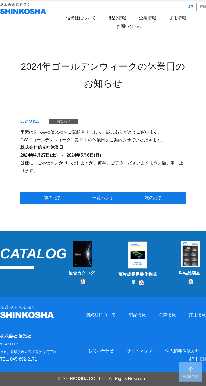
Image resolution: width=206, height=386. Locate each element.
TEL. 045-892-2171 (18, 359)
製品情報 (117, 18)
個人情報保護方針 (182, 350)
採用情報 (177, 18)
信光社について (81, 18)
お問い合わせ (129, 26)
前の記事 (52, 197)
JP (190, 7)
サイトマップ (139, 350)
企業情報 (147, 18)
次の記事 (153, 197)
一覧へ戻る (103, 197)
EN (203, 7)
